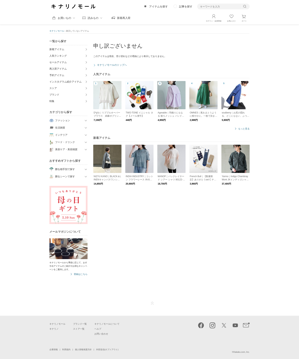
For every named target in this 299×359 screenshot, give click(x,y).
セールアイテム (58, 62)
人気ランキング (58, 55)
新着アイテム (56, 49)
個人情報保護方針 (83, 349)
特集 (51, 101)
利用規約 (66, 349)
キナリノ (54, 329)
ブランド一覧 (80, 324)
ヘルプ (97, 329)
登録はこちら (81, 274)
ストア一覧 (78, 329)
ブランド (54, 94)
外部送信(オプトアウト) (107, 349)
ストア (53, 88)
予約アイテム (56, 75)
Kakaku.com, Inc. (242, 352)
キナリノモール (56, 31)
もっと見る (244, 129)
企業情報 (53, 349)
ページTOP (152, 303)
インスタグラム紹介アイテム (65, 81)
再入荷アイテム (58, 68)
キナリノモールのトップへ (112, 64)
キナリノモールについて (107, 324)
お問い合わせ (101, 333)
